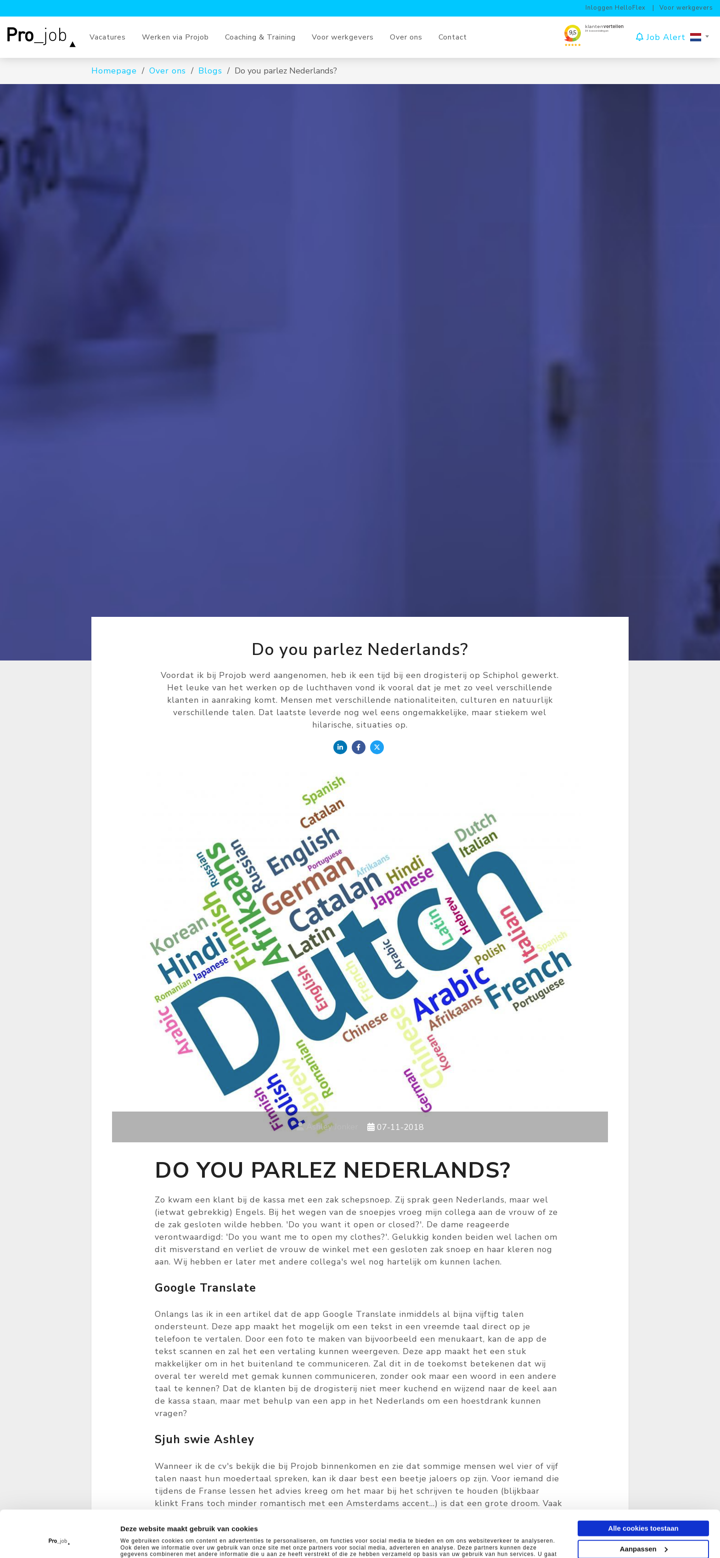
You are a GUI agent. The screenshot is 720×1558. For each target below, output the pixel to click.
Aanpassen (644, 1504)
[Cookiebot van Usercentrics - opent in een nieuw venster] (59, 1540)
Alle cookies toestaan (643, 1484)
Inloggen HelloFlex (615, 8)
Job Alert (661, 37)
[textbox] (699, 37)
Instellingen (142, 1540)
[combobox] (699, 37)
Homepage (114, 70)
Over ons (167, 70)
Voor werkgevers (686, 8)
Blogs (210, 70)
